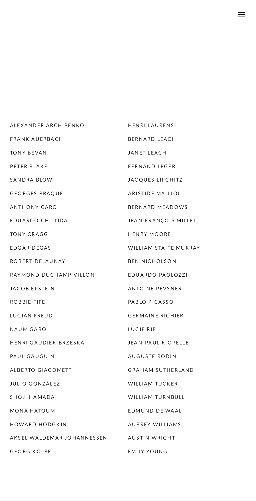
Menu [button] (241, 15)
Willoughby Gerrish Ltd (128, 15)
